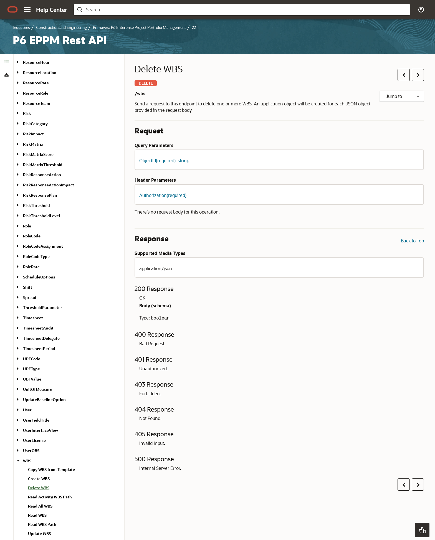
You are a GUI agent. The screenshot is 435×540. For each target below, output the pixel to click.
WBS (27, 460)
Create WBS (39, 478)
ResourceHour (36, 62)
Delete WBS (38, 487)
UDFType (31, 368)
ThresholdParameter (42, 307)
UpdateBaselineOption (44, 399)
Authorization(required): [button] (163, 195)
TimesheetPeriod (39, 348)
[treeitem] (73, 488)
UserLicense (34, 440)
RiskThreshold (36, 205)
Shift (27, 287)
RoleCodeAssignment (43, 246)
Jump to (402, 96)
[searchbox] (246, 9)
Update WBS (39, 533)
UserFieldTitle (36, 420)
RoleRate (31, 266)
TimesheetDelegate (41, 338)
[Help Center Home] (51, 10)
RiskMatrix (33, 144)
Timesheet (33, 317)
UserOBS (31, 450)
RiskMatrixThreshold (42, 164)
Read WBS (37, 515)
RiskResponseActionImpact (48, 184)
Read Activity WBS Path (50, 497)
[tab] (6, 61)
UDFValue (32, 379)
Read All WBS (40, 506)
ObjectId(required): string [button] (164, 160)
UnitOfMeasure (37, 389)
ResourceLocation (39, 72)
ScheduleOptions (39, 277)
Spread (29, 297)
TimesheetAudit (38, 328)
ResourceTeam (36, 103)
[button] (27, 9)
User (27, 409)
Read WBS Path (42, 524)
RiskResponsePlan (40, 195)
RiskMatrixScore (38, 154)
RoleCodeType (36, 256)
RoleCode (32, 236)
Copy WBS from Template (51, 469)
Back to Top (412, 241)
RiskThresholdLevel (41, 215)
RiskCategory (35, 123)
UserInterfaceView (40, 430)
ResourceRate (36, 82)
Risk (27, 113)
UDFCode (31, 358)
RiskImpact (33, 133)
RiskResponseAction (42, 174)
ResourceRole (35, 93)
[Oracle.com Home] (12, 9)
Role (27, 226)
